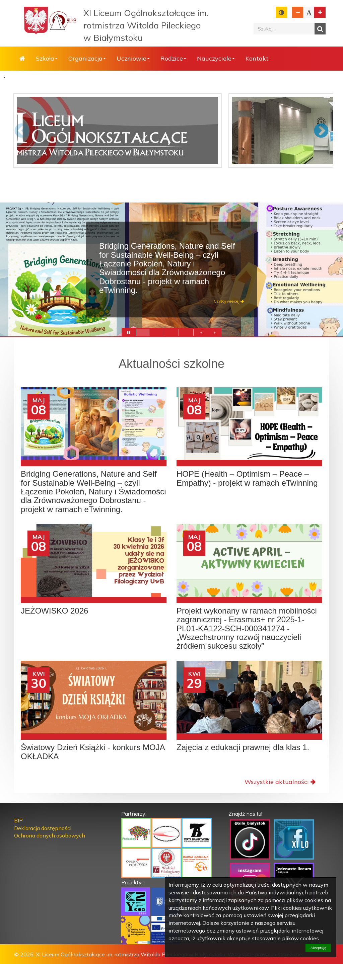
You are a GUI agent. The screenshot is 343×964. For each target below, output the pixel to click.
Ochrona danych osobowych (49, 835)
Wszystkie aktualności (280, 782)
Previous (21, 131)
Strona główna (22, 59)
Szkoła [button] (47, 58)
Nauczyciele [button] (216, 58)
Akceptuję (318, 948)
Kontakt (257, 58)
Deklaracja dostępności (42, 828)
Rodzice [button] (173, 58)
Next (321, 131)
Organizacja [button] (87, 58)
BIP (18, 820)
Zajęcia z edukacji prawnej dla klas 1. (243, 747)
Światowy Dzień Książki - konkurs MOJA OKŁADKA (92, 751)
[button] (201, 333)
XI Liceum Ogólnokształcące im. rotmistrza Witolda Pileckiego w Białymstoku (146, 25)
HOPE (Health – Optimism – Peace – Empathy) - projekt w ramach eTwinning (247, 478)
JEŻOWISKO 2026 (54, 611)
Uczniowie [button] (133, 58)
